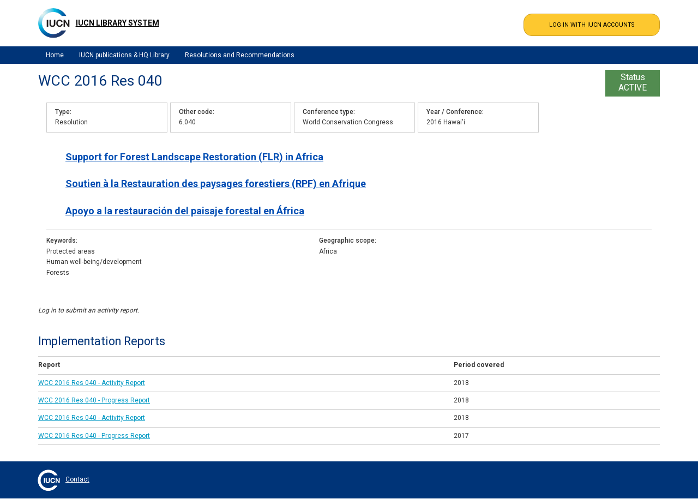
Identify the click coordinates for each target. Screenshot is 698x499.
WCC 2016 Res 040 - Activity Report (91, 383)
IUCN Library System (117, 23)
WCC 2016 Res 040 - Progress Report (94, 400)
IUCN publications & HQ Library (124, 55)
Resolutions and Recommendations (239, 55)
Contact (77, 479)
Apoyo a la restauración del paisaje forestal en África (184, 211)
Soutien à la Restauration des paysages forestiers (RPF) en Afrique (215, 183)
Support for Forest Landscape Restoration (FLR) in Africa (194, 157)
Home (55, 55)
